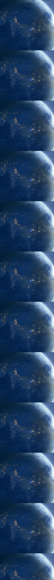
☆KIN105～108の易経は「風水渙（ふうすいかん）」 (21, 68)
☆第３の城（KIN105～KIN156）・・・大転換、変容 (21, 59)
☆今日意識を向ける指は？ (14, 76)
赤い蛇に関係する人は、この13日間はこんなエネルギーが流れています (27, 65)
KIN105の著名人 (12, 79)
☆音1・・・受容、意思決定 (15, 74)
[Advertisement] (27, 413)
